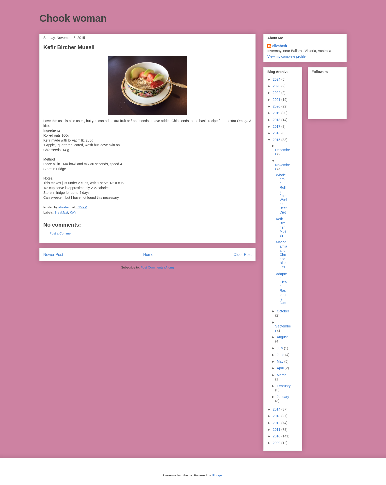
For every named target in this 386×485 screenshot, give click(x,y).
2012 (277, 423)
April (281, 368)
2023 (277, 86)
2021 (277, 100)
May (280, 361)
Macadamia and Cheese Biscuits (281, 254)
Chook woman (73, 18)
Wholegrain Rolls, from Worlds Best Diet (281, 193)
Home (148, 254)
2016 (277, 133)
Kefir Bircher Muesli (281, 227)
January (283, 397)
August (282, 337)
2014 (277, 409)
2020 (277, 106)
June (281, 355)
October (283, 311)
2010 (277, 436)
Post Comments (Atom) (157, 267)
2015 (277, 140)
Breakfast (61, 212)
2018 (277, 120)
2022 (277, 93)
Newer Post (53, 254)
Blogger (217, 475)
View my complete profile (286, 56)
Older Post (242, 254)
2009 (277, 443)
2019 (277, 113)
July (280, 348)
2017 (277, 126)
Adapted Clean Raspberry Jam (281, 288)
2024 (277, 79)
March (281, 375)
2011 (277, 429)
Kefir (73, 212)
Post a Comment (61, 233)
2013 (277, 416)
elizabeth (279, 46)
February (283, 386)
